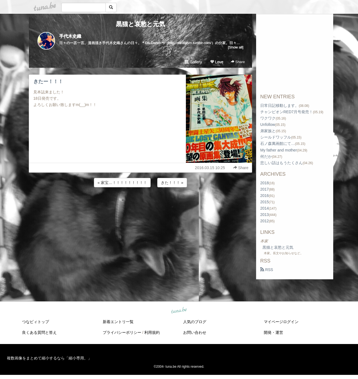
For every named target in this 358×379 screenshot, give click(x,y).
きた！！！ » (172, 182)
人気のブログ (194, 322)
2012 (264, 221)
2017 (264, 189)
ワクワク (268, 118)
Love (216, 62)
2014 (264, 208)
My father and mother (278, 150)
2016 (264, 195)
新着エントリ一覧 (118, 322)
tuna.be (178, 311)
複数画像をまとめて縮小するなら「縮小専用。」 (49, 358)
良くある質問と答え (39, 332)
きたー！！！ (48, 81)
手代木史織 (70, 36)
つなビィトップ (35, 322)
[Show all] (235, 47)
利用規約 (152, 332)
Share (238, 62)
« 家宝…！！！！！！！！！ (122, 182)
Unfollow (267, 124)
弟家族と (268, 131)
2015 (264, 202)
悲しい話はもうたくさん (281, 163)
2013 (264, 214)
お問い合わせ (194, 332)
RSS (266, 269)
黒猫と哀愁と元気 (140, 24)
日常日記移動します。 (279, 105)
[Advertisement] (140, 203)
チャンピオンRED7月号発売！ (286, 112)
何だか (266, 156)
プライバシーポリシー (122, 332)
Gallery (193, 62)
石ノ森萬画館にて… (277, 143)
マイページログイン (281, 322)
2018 (264, 183)
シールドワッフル (275, 137)
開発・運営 (273, 332)
